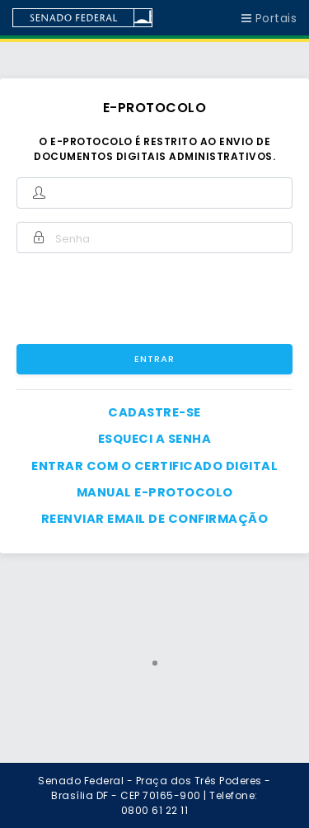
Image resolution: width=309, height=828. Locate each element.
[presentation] (174, 298)
